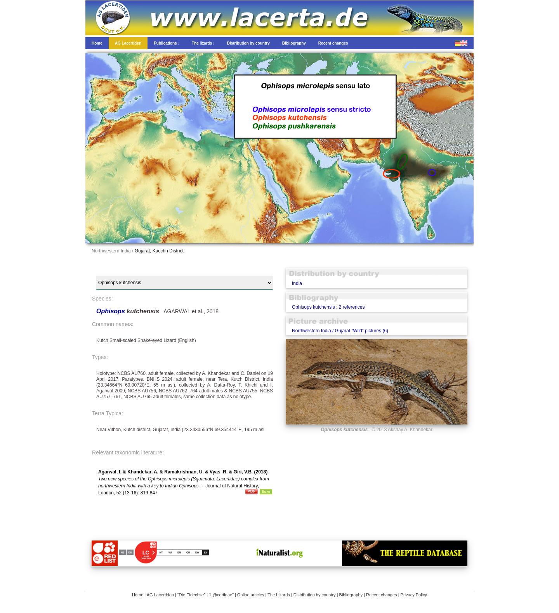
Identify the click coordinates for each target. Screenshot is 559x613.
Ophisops (111, 311)
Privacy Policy (414, 594)
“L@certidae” (221, 594)
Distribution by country (314, 594)
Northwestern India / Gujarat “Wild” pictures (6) (340, 330)
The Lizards (278, 594)
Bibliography (351, 594)
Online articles (250, 594)
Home (137, 594)
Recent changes (381, 594)
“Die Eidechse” (191, 594)
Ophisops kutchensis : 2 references (328, 307)
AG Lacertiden (160, 594)
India (297, 283)
